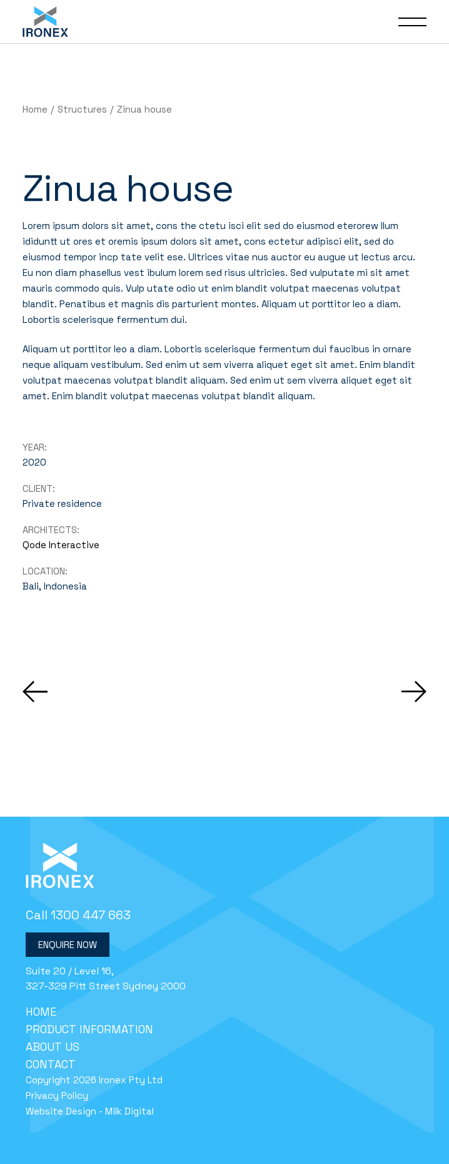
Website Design (61, 1111)
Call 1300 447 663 (78, 915)
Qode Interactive (61, 545)
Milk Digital (129, 1111)
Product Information (89, 1029)
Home (41, 1011)
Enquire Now (67, 945)
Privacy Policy (57, 1095)
